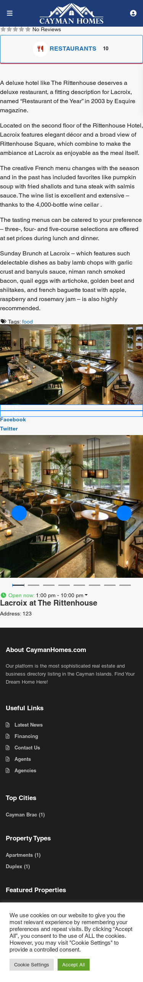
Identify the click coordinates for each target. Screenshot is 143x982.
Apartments (19, 855)
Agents (22, 759)
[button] (19, 513)
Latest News (28, 725)
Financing (26, 736)
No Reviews (46, 29)
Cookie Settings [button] (31, 965)
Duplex (14, 866)
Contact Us (27, 747)
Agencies (25, 770)
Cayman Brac (21, 814)
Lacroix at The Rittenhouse (48, 602)
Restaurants (65, 48)
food (27, 322)
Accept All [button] (73, 965)
